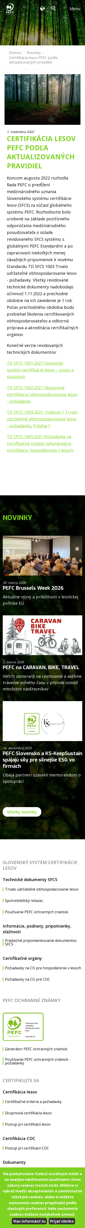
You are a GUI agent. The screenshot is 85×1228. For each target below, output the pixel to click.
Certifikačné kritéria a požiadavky (33, 1101)
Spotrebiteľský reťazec (24, 900)
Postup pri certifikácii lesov (28, 1124)
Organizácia (43, 9)
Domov (15, 52)
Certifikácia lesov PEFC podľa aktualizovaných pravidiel (33, 59)
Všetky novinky (22, 812)
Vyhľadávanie (54, 9)
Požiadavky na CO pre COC (27, 979)
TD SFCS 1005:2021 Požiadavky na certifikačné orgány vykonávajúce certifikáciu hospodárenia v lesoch (40, 443)
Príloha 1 (41, 425)
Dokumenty (14, 1162)
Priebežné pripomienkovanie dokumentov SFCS (41, 942)
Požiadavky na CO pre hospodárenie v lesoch (43, 968)
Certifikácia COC (19, 1138)
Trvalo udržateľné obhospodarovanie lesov (41, 889)
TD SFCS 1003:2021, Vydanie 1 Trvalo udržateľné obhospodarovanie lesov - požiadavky (42, 418)
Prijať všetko (62, 1221)
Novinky (34, 52)
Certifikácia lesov (20, 1092)
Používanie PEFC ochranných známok (36, 912)
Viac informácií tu (29, 1221)
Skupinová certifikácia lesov (28, 1113)
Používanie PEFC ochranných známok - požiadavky (37, 1061)
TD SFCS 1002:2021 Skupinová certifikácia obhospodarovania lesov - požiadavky (42, 394)
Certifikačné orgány (22, 958)
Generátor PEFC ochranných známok (36, 1049)
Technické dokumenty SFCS (30, 879)
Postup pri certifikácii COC (27, 1148)
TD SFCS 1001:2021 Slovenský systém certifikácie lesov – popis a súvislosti (40, 369)
